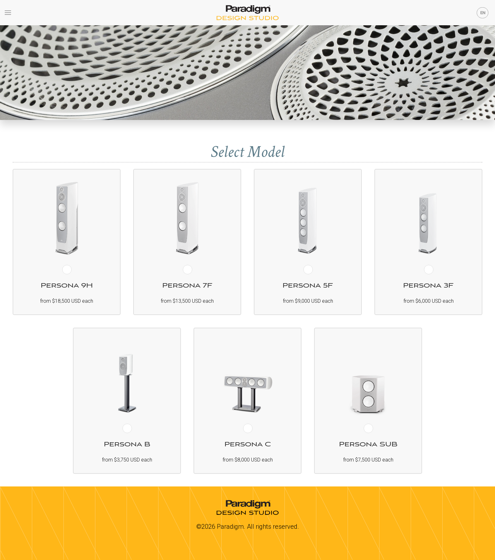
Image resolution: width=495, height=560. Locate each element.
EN (482, 12)
